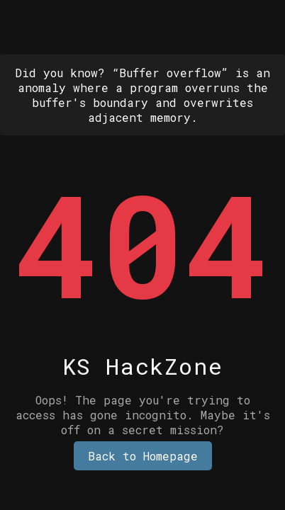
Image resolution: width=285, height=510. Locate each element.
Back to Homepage (143, 455)
